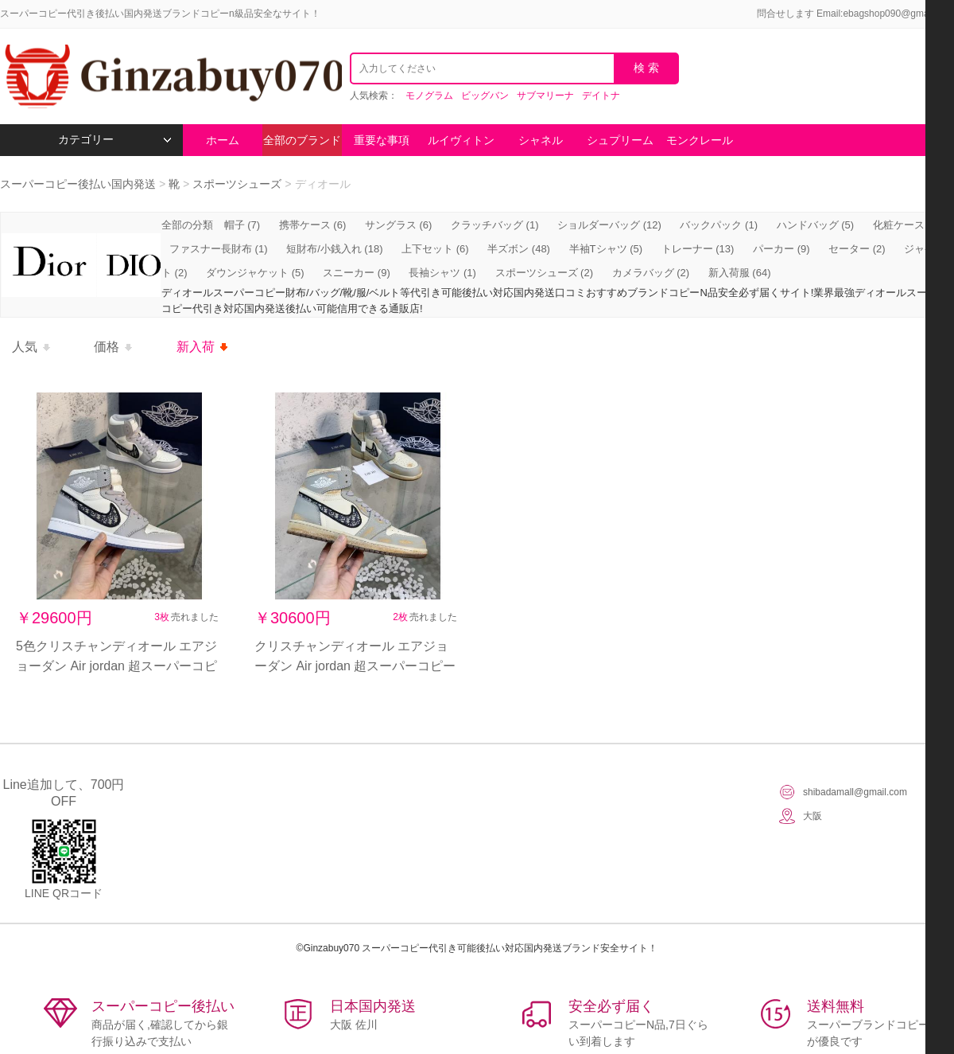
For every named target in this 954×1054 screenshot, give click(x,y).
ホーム (222, 140)
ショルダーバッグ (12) (609, 225)
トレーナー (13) (698, 249)
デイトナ (601, 95)
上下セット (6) (435, 249)
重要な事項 (381, 140)
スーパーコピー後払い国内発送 (79, 184)
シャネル (540, 140)
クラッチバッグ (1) (495, 225)
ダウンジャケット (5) (255, 273)
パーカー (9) (781, 249)
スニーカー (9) (356, 273)
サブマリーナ (545, 95)
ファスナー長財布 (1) (218, 249)
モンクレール (699, 140)
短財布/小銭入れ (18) (334, 249)
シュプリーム (620, 140)
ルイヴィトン (461, 140)
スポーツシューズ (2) (544, 273)
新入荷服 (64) (739, 273)
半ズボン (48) (518, 249)
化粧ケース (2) (906, 225)
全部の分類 (188, 225)
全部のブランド (302, 140)
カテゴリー (115, 140)
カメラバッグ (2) (651, 273)
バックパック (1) (719, 225)
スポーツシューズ (236, 184)
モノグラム (429, 95)
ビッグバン (485, 95)
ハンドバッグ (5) (816, 225)
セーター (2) (857, 249)
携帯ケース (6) (313, 225)
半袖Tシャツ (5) (605, 249)
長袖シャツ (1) (442, 273)
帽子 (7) (242, 225)
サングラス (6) (398, 225)
